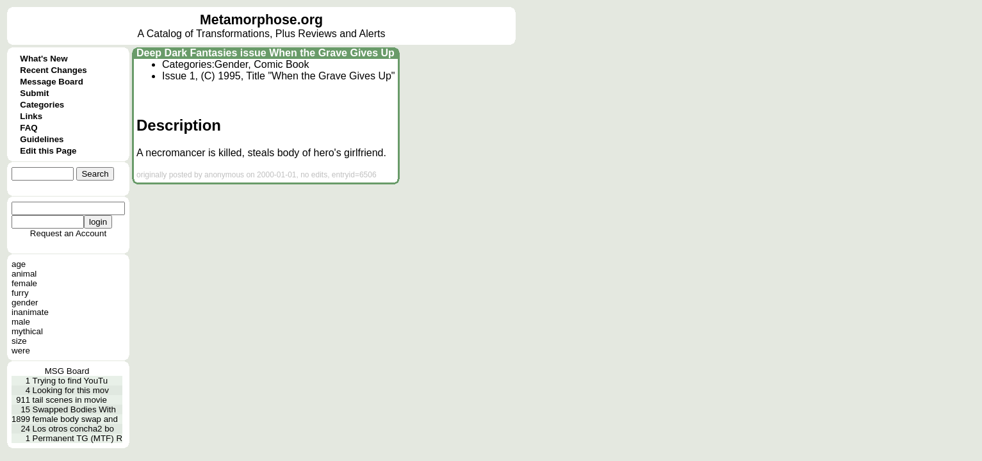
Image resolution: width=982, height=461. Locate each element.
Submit (34, 93)
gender (25, 302)
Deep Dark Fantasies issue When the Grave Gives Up (265, 52)
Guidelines (41, 139)
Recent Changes (53, 70)
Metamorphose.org (261, 20)
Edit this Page (48, 151)
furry (20, 293)
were (21, 350)
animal (24, 274)
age (19, 264)
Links (31, 116)
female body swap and (75, 419)
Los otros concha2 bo (73, 428)
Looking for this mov (71, 390)
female (24, 283)
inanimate (30, 312)
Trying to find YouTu (70, 380)
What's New (43, 58)
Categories (42, 104)
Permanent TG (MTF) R (77, 438)
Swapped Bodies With (74, 409)
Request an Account (68, 233)
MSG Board (67, 371)
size (19, 341)
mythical (27, 331)
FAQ (28, 128)
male (21, 322)
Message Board (51, 81)
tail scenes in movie (70, 400)
